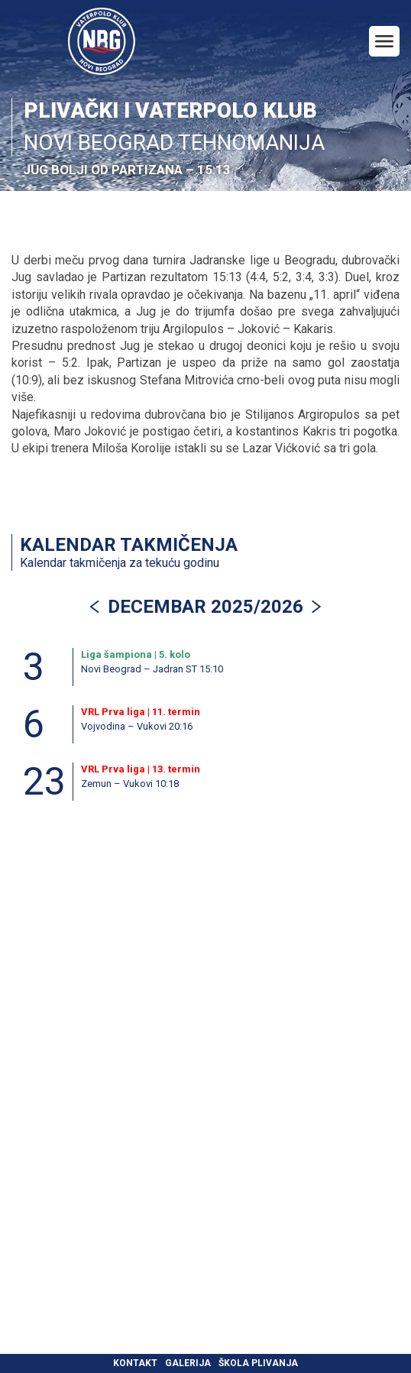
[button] (316, 607)
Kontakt (135, 1363)
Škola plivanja (258, 1363)
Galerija (188, 1363)
